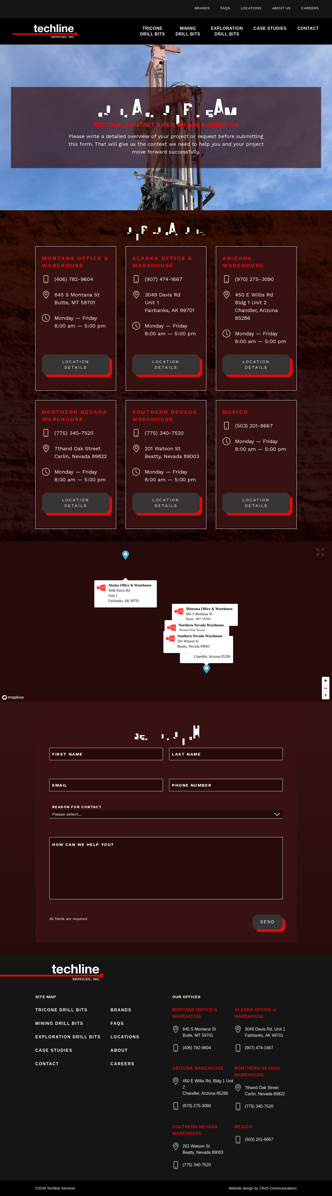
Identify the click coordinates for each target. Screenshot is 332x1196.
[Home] (44, 31)
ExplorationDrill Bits (227, 31)
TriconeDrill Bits (152, 31)
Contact (308, 28)
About (119, 1050)
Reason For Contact (77, 807)
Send (267, 922)
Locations (251, 8)
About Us (281, 8)
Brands (202, 8)
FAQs (225, 8)
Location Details (76, 364)
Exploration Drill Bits (68, 1037)
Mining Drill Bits (59, 1023)
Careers (310, 8)
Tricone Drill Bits (61, 1010)
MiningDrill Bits (188, 31)
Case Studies (270, 28)
